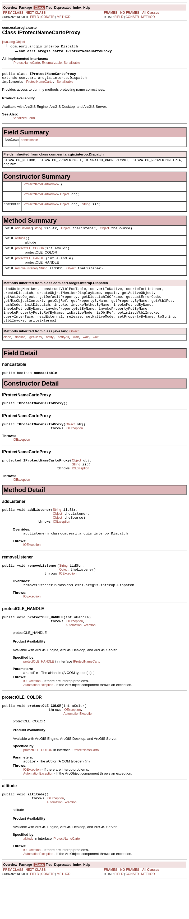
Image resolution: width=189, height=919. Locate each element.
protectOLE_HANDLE (30, 268)
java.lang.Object (13, 42)
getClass (35, 355)
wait (76, 355)
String (86, 210)
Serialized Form (24, 120)
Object (64, 200)
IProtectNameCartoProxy (40, 189)
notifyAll (63, 355)
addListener (23, 235)
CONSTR (48, 17)
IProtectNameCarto (26, 63)
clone (7, 355)
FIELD (34, 17)
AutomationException (80, 658)
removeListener (26, 278)
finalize (20, 355)
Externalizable (52, 63)
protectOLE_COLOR (29, 257)
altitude (20, 246)
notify (50, 355)
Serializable (72, 63)
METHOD (64, 17)
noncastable (29, 142)
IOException (74, 449)
